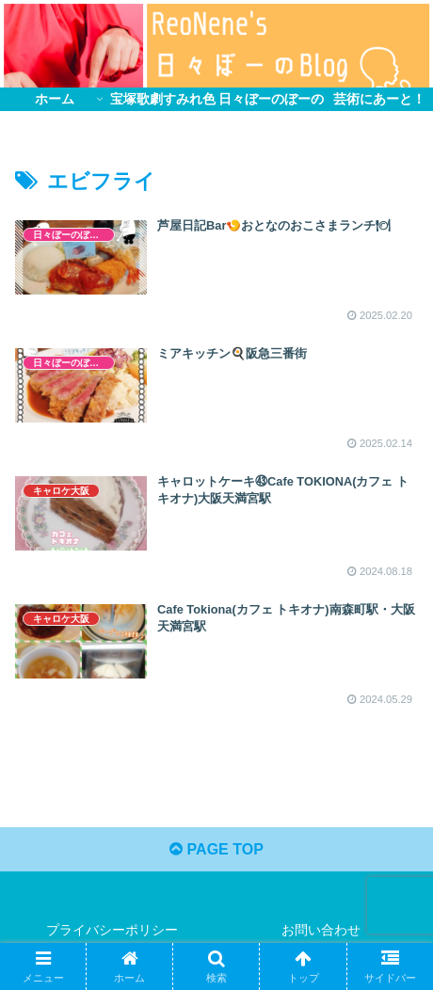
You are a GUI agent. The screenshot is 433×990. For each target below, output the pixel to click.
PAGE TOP (216, 849)
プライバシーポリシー (112, 929)
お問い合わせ (321, 929)
